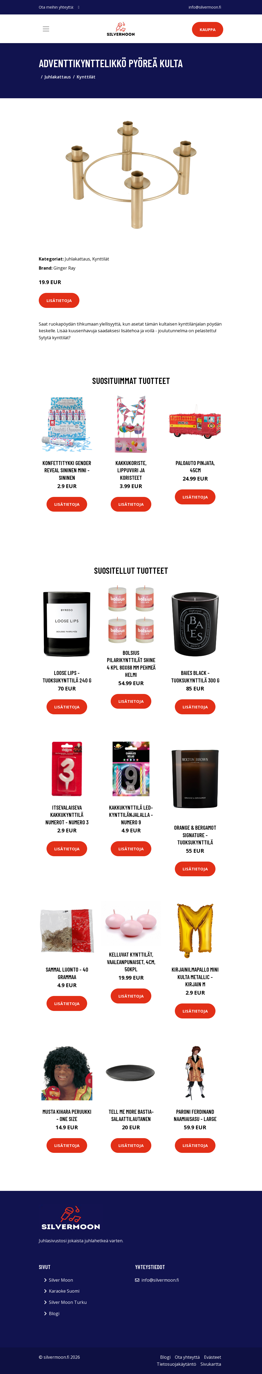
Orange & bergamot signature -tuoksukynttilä (195, 834)
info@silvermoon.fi (205, 7)
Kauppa (207, 29)
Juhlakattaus (58, 77)
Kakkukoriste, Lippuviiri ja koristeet (131, 470)
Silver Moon (61, 1280)
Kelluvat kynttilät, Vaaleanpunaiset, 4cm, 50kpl (131, 961)
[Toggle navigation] (46, 29)
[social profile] (79, 7)
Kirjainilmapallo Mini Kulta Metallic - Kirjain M (195, 976)
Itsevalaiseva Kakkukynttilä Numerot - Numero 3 (66, 814)
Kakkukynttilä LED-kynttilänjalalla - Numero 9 (131, 814)
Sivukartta (211, 1364)
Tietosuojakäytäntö (176, 1364)
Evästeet (212, 1357)
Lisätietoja (59, 300)
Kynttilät (86, 77)
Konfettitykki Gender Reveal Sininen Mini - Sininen (67, 470)
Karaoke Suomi (64, 1291)
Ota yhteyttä (187, 1357)
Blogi (54, 1313)
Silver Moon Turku (68, 1302)
